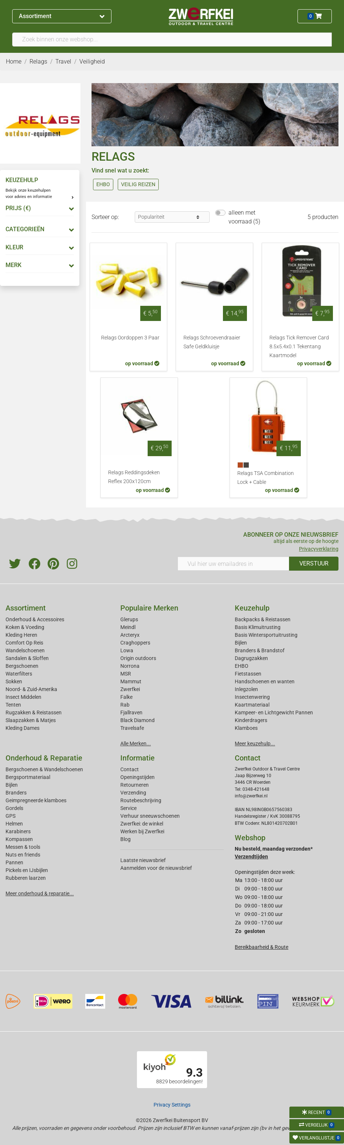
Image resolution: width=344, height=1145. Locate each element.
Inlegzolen (246, 689)
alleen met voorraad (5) (244, 217)
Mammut (130, 681)
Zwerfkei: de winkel (141, 824)
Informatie (137, 757)
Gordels (14, 808)
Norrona (130, 666)
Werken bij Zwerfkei (142, 831)
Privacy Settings (172, 1105)
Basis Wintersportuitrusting (266, 635)
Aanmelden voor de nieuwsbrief (156, 868)
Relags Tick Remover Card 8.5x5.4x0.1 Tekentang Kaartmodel (299, 347)
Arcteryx (130, 635)
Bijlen (241, 643)
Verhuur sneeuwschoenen (150, 816)
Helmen (14, 824)
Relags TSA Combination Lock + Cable (265, 477)
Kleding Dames (22, 728)
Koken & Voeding (25, 627)
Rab (125, 705)
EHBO (241, 666)
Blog (125, 839)
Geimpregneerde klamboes (36, 800)
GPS (11, 816)
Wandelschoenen (25, 650)
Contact (129, 769)
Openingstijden (137, 777)
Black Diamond (137, 720)
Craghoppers (135, 643)
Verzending (133, 793)
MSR (125, 674)
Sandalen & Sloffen (27, 658)
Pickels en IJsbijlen (27, 870)
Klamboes (246, 728)
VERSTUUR (313, 563)
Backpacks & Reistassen (262, 619)
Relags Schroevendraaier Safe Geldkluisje (211, 342)
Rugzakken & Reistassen (34, 712)
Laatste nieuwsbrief (143, 860)
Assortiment (61, 16)
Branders (16, 793)
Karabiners (18, 831)
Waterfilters (19, 674)
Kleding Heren (21, 635)
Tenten (13, 705)
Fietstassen (248, 674)
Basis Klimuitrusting (258, 627)
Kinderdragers (251, 720)
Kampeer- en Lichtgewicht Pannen (274, 712)
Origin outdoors (138, 658)
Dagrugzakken (251, 658)
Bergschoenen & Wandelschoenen (44, 769)
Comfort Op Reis (24, 643)
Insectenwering (252, 697)
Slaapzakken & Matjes (31, 720)
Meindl (127, 627)
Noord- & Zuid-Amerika (31, 689)
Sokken (14, 681)
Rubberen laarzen (26, 878)
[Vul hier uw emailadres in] (233, 564)
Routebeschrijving (140, 800)
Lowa (126, 650)
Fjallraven (131, 712)
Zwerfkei (130, 689)
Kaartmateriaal (252, 705)
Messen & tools (23, 847)
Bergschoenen (22, 666)
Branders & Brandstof (260, 650)
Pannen (14, 862)
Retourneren (134, 785)
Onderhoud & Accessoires (35, 619)
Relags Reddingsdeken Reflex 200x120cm (134, 477)
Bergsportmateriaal (28, 777)
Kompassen (19, 839)
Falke (126, 697)
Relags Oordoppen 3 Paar (130, 338)
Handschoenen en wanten (265, 681)
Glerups (129, 619)
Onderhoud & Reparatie (44, 757)
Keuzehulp (252, 608)
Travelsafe (132, 728)
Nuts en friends (23, 855)
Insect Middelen (23, 697)
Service (128, 808)
